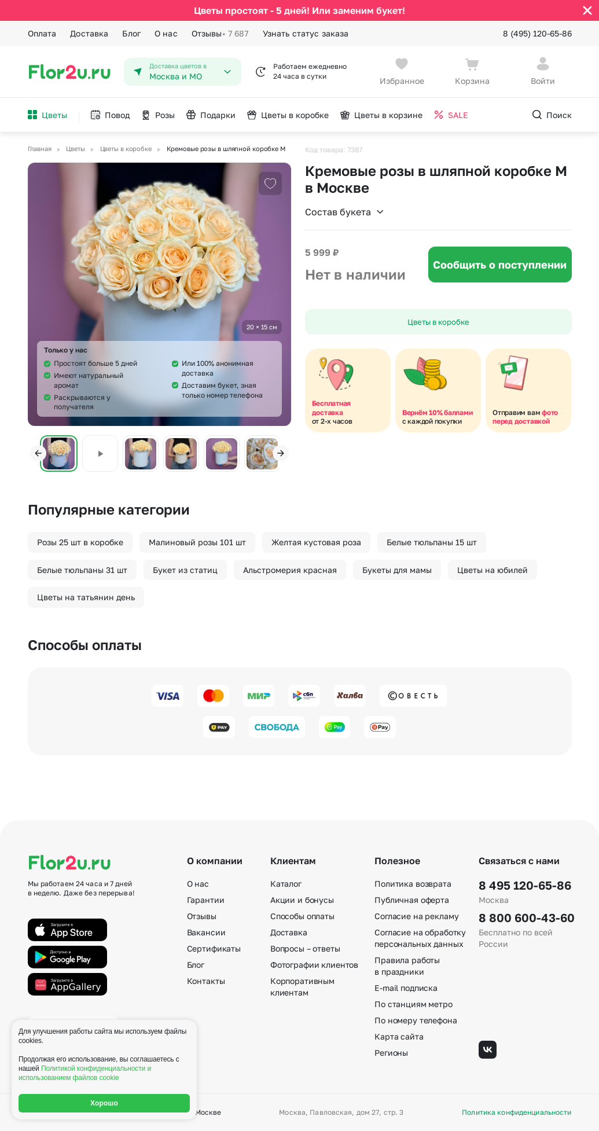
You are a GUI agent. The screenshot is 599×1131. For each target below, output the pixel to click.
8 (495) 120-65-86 (537, 33)
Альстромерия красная (290, 570)
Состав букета (345, 212)
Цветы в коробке (438, 321)
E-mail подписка (406, 988)
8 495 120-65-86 (525, 885)
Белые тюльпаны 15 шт (432, 542)
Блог (131, 33)
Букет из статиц (185, 570)
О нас (166, 33)
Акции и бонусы (302, 900)
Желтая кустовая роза (316, 542)
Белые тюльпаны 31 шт (82, 570)
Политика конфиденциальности (516, 1112)
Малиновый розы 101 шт (197, 542)
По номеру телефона (415, 1020)
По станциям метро (413, 1004)
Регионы (391, 1052)
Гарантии (206, 900)
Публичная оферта (411, 900)
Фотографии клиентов (314, 965)
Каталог (286, 883)
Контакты (206, 981)
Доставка (89, 33)
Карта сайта (398, 1036)
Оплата (42, 33)
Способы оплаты (302, 916)
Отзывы (220, 33)
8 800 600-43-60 (525, 917)
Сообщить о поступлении (500, 264)
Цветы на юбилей (492, 570)
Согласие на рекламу (416, 916)
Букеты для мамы (397, 570)
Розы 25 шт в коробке (80, 542)
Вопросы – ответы (305, 948)
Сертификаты (214, 948)
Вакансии (206, 932)
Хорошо (104, 1103)
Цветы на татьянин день (86, 597)
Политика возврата (412, 883)
